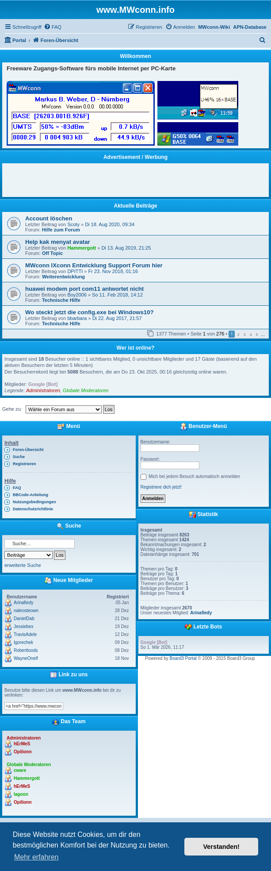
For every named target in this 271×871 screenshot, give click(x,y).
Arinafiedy (23, 602)
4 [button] (251, 334)
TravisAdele (25, 634)
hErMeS (22, 743)
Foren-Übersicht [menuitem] (28, 449)
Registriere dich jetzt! (161, 487)
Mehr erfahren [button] (36, 857)
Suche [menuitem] (19, 457)
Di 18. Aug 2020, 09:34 (109, 224)
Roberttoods (26, 650)
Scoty (73, 224)
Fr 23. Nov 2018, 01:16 (113, 271)
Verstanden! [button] (221, 846)
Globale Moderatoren (85, 390)
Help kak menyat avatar (57, 242)
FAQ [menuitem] (17, 488)
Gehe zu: (12, 409)
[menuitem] (52, 27)
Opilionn (23, 751)
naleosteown (26, 610)
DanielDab (24, 618)
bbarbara (77, 318)
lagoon (21, 794)
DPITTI (75, 271)
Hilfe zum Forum (61, 229)
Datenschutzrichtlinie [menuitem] (33, 509)
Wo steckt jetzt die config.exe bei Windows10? (89, 312)
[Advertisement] (110, 179)
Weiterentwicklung (63, 276)
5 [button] (257, 334)
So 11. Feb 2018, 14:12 (117, 294)
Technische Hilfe (61, 300)
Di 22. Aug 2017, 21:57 (117, 318)
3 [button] (245, 334)
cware (20, 770)
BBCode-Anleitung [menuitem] (30, 495)
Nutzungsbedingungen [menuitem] (34, 502)
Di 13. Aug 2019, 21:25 (126, 248)
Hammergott (81, 248)
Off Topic (52, 253)
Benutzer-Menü (203, 426)
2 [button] (238, 334)
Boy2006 (76, 294)
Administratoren (43, 390)
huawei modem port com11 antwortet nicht (84, 288)
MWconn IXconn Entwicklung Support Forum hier (94, 265)
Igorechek (23, 642)
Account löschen (48, 218)
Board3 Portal (183, 658)
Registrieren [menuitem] (24, 464)
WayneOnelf (26, 658)
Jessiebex (23, 626)
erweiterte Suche (22, 565)
